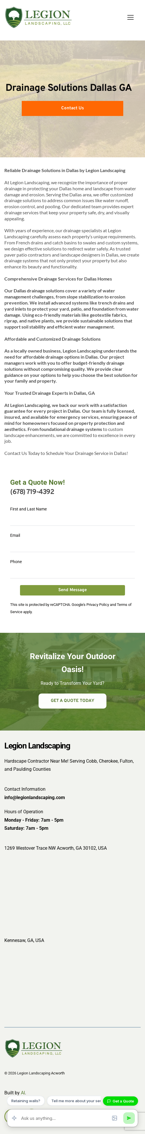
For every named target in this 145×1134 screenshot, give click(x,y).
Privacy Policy (97, 604)
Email (15, 535)
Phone (16, 561)
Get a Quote (120, 1101)
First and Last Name (28, 509)
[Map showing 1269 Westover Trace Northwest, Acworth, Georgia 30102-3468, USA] (72, 891)
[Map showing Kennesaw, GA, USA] (72, 983)
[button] (130, 17)
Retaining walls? (25, 1100)
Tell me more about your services (81, 1100)
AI (23, 1093)
